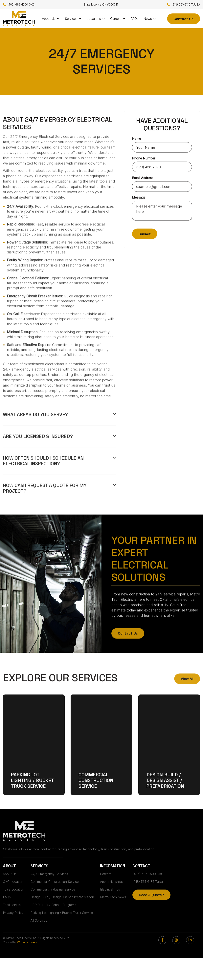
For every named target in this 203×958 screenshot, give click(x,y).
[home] (19, 18)
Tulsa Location (13, 889)
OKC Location (13, 882)
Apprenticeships (111, 882)
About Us (9, 874)
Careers (105, 874)
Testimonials (12, 905)
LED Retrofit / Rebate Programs (53, 905)
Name (136, 138)
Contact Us (183, 18)
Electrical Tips (110, 889)
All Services (39, 920)
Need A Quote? (151, 894)
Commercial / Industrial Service (53, 889)
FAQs (134, 19)
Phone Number (143, 158)
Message (138, 197)
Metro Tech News (113, 897)
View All (187, 685)
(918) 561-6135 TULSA (183, 4)
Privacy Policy (13, 913)
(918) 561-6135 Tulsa (147, 882)
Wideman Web (27, 942)
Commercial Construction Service (96, 788)
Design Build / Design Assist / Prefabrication (165, 788)
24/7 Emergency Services (49, 874)
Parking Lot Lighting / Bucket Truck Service (32, 788)
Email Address (142, 177)
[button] (50, 19)
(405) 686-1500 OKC (19, 4)
